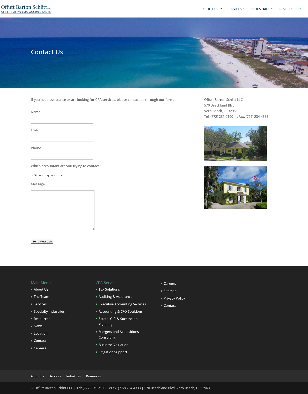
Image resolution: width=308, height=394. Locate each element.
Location (41, 333)
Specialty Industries (49, 311)
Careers (40, 348)
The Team (41, 296)
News (38, 326)
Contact (40, 340)
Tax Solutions (109, 289)
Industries (260, 9)
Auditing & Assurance (115, 296)
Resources (288, 9)
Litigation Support (113, 352)
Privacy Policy (174, 298)
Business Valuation (113, 345)
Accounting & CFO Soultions (121, 311)
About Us (210, 9)
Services (235, 9)
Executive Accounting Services (122, 304)
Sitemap (170, 291)
